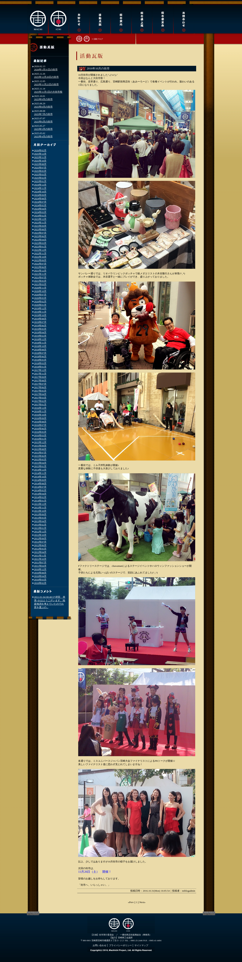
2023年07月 (40, 232)
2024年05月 (40, 205)
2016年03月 (40, 435)
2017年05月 (40, 390)
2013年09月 (40, 514)
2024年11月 (40, 188)
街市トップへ (83, 38)
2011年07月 (40, 562)
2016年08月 (40, 421)
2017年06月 (40, 387)
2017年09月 (40, 377)
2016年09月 (40, 418)
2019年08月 (40, 318)
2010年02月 (40, 583)
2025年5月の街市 (43, 129)
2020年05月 (40, 298)
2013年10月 (40, 511)
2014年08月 (40, 483)
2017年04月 (40, 394)
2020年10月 (40, 291)
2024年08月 (40, 198)
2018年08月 (40, 349)
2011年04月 (40, 565)
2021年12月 (40, 270)
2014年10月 (40, 476)
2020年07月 (40, 294)
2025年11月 (40, 157)
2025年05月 (40, 171)
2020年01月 (40, 304)
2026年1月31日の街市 (46, 69)
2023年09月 (40, 226)
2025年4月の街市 (43, 136)
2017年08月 (40, 380)
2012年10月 (40, 535)
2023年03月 (40, 243)
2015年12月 (40, 442)
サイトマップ (141, 945)
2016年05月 (40, 432)
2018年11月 (40, 342)
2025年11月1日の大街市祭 (48, 91)
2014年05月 (40, 490)
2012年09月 (40, 538)
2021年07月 (40, 277)
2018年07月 (40, 353)
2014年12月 (40, 469)
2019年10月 (40, 315)
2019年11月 (40, 311)
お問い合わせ (99, 945)
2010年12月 (40, 569)
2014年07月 (40, 486)
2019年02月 (40, 335)
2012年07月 (40, 541)
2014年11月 (40, 473)
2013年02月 (40, 524)
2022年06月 (40, 267)
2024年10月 (40, 191)
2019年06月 (40, 325)
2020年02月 (40, 301)
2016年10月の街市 (98, 68)
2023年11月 (40, 222)
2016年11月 (40, 411)
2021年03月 (40, 284)
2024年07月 (40, 201)
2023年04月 (40, 239)
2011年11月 (40, 555)
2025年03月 (40, 174)
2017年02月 (40, 401)
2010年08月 (40, 572)
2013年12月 (40, 504)
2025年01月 (40, 181)
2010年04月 (40, 576)
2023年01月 (40, 246)
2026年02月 (40, 150)
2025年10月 (40, 160)
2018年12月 (40, 339)
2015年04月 (40, 462)
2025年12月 (40, 153)
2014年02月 (40, 497)
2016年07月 (40, 425)
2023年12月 (40, 219)
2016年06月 (40, 428)
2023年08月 (40, 229)
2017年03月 (40, 397)
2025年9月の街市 (43, 99)
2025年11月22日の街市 (46, 84)
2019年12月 (40, 308)
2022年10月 (40, 256)
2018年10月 (40, 346)
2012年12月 (40, 531)
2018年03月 (40, 363)
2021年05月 (40, 280)
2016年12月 (40, 408)
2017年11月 (40, 373)
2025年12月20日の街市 (46, 77)
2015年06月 (40, 456)
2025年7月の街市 (43, 114)
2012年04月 (40, 552)
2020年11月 (40, 287)
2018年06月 (40, 356)
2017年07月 (40, 383)
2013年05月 (40, 517)
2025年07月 (40, 167)
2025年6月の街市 (43, 121)
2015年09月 (40, 445)
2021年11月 (40, 274)
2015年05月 (40, 459)
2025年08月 (40, 164)
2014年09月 (40, 480)
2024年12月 (40, 184)
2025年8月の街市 (43, 106)
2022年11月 (40, 253)
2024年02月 (40, 215)
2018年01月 (40, 366)
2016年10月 (40, 414)
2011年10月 (40, 559)
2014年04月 (40, 493)
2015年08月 (40, 449)
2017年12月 (40, 370)
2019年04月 (40, 332)
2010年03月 (40, 579)
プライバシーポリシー (120, 945)
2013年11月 (40, 507)
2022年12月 (40, 250)
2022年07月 (40, 263)
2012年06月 (40, 545)
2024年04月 (40, 208)
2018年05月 (40, 359)
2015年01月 (40, 466)
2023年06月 (40, 236)
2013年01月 (40, 528)
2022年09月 (40, 260)
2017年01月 (40, 404)
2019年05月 (40, 329)
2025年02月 (40, 177)
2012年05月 (40, 548)
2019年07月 (40, 322)
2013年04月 (40, 521)
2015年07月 (40, 452)
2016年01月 (40, 438)
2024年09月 (40, 195)
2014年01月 (40, 500)
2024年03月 (40, 212)
